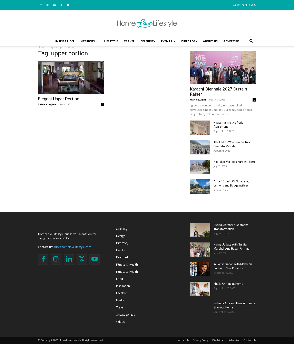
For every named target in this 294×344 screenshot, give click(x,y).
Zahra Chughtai (47, 104)
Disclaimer (218, 340)
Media (120, 300)
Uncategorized (125, 314)
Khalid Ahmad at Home (228, 283)
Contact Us (249, 340)
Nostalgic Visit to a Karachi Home (235, 161)
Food (119, 279)
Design (120, 236)
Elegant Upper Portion (58, 98)
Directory (189, 41)
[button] (251, 42)
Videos (120, 322)
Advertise (231, 41)
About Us (210, 41)
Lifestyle (111, 41)
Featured (122, 257)
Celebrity (147, 41)
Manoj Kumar (198, 99)
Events (168, 41)
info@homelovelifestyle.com (72, 247)
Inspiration (64, 41)
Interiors (89, 41)
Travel (129, 41)
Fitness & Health (127, 264)
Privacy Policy (200, 340)
